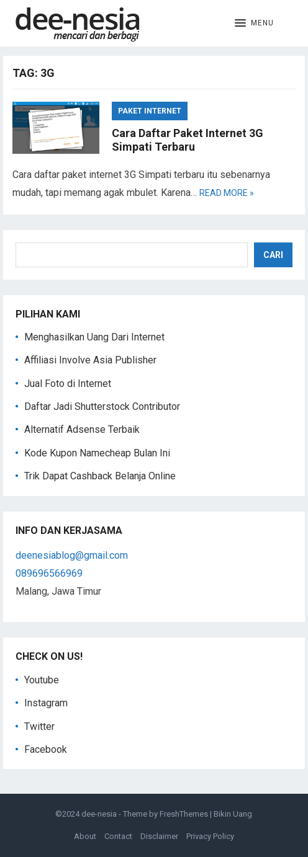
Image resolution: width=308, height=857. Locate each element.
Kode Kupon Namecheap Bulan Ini (97, 453)
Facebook (45, 749)
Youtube (41, 680)
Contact (118, 836)
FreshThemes (184, 814)
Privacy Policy (210, 836)
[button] (254, 23)
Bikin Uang (233, 814)
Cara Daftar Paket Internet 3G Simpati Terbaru (187, 140)
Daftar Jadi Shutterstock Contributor (102, 406)
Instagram (46, 703)
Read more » (226, 193)
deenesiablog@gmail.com (72, 555)
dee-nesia (99, 814)
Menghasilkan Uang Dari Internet (94, 337)
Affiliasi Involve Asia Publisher (90, 360)
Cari (273, 255)
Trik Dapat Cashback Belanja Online (100, 476)
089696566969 (49, 573)
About (85, 836)
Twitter (39, 726)
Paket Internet (149, 111)
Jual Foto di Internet (67, 383)
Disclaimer (159, 836)
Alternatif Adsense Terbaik (82, 429)
